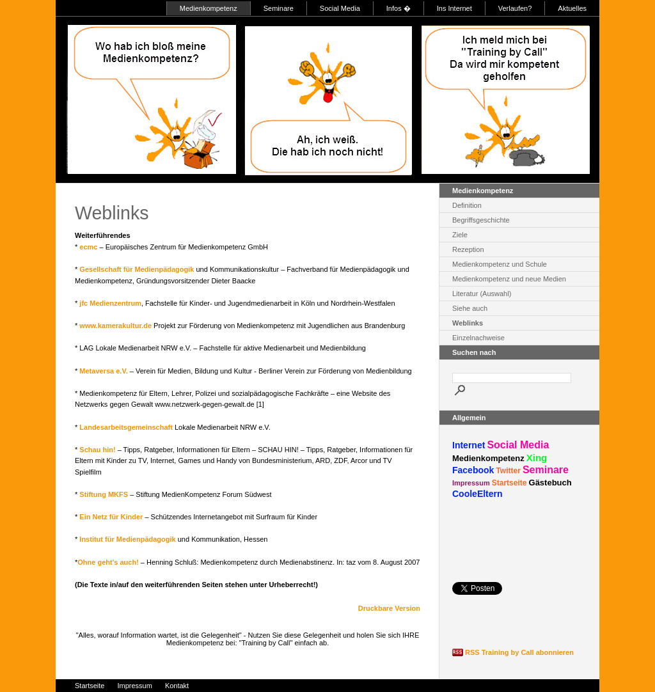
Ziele (460, 235)
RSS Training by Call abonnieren (519, 652)
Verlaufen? (515, 8)
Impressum (471, 483)
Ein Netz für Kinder (111, 517)
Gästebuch (550, 482)
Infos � (398, 8)
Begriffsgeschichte (481, 220)
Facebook (473, 470)
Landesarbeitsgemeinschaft (126, 427)
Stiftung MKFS (103, 494)
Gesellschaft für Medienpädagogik (136, 269)
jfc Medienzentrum (110, 303)
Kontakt (177, 685)
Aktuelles (572, 8)
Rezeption (468, 249)
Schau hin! (97, 449)
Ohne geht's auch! (108, 562)
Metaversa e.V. (103, 371)
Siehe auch (469, 308)
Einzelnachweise (478, 338)
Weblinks (467, 323)
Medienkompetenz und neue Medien (509, 279)
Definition (467, 205)
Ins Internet (454, 8)
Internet (468, 445)
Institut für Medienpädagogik (127, 539)
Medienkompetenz (208, 8)
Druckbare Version (389, 608)
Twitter (508, 470)
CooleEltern (477, 494)
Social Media (340, 8)
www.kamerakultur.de (115, 325)
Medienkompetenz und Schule (499, 264)
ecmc (88, 247)
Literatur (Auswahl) (481, 293)
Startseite (509, 482)
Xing (537, 457)
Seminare (279, 8)
